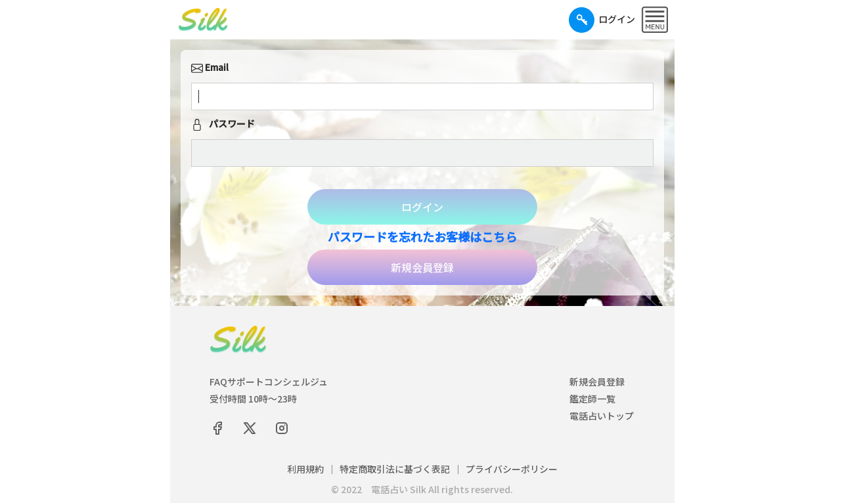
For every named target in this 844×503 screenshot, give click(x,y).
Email (210, 68)
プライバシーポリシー (512, 468)
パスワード (223, 125)
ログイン (422, 207)
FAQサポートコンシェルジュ (269, 381)
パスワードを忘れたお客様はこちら (422, 236)
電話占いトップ (601, 415)
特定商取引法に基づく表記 (395, 468)
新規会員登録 (422, 267)
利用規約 (305, 468)
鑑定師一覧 (592, 398)
